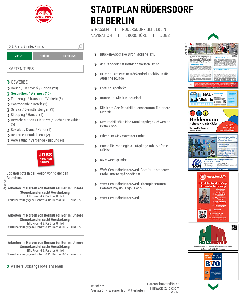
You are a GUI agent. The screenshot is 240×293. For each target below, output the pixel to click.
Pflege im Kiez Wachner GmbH (122, 136)
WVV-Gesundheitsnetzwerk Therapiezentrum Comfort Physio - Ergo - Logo (133, 186)
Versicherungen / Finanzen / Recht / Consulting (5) (46, 122)
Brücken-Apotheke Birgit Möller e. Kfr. (127, 54)
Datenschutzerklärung (163, 284)
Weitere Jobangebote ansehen (36, 266)
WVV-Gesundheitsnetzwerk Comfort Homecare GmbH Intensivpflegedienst (134, 172)
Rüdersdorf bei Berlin (144, 29)
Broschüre (136, 35)
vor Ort (19, 56)
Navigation (101, 35)
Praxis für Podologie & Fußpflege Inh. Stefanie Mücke (134, 148)
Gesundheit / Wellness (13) (31, 93)
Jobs (165, 35)
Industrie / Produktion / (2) (30, 135)
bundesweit (70, 56)
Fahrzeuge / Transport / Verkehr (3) (37, 99)
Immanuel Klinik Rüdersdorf (120, 98)
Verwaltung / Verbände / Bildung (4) (37, 140)
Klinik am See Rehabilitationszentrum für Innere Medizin (135, 110)
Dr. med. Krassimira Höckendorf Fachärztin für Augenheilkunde (134, 76)
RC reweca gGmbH (113, 160)
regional (45, 56)
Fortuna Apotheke (113, 88)
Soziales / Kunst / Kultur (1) (31, 129)
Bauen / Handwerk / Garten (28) (34, 88)
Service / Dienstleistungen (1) (32, 109)
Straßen (100, 29)
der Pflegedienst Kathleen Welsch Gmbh (129, 64)
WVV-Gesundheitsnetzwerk (120, 198)
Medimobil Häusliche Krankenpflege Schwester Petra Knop (135, 124)
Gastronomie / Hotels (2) (29, 104)
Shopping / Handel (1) (27, 115)
